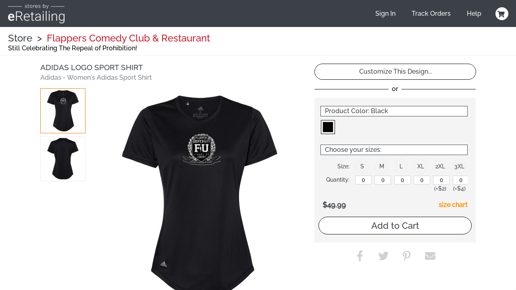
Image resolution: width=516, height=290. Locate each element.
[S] (363, 180)
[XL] (422, 180)
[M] (383, 180)
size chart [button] (453, 205)
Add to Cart (395, 225)
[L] (402, 180)
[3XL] (461, 180)
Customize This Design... (395, 71)
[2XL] (441, 180)
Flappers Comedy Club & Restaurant (128, 38)
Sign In (385, 13)
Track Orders (431, 13)
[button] (63, 111)
